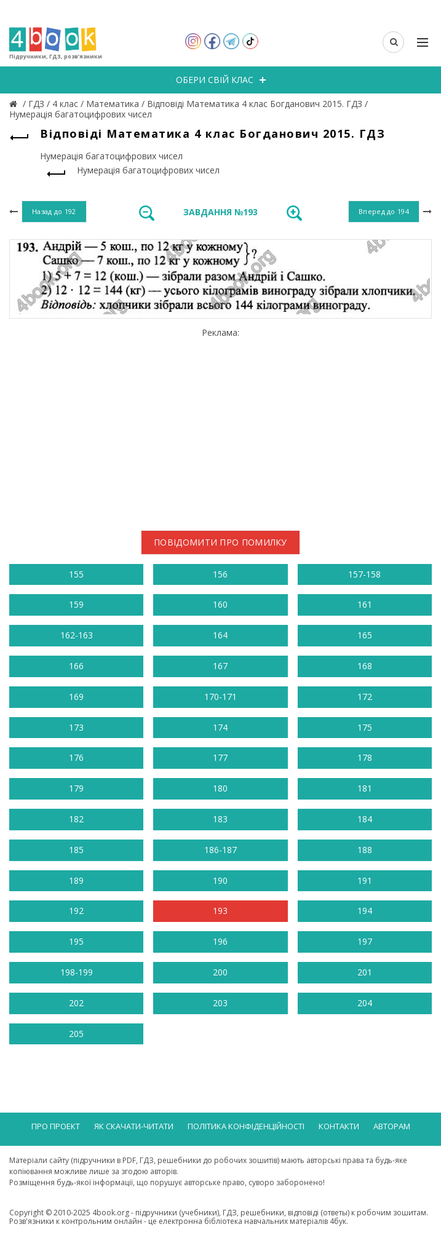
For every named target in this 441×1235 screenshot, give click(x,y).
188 (364, 850)
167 (220, 666)
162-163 (76, 635)
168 (364, 666)
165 (364, 635)
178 (364, 757)
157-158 (364, 574)
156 (220, 574)
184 (364, 819)
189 (76, 880)
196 (220, 941)
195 (76, 941)
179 (76, 788)
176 (76, 757)
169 (76, 696)
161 (364, 604)
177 (220, 757)
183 (220, 819)
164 (220, 635)
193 (220, 910)
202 (76, 1003)
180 (220, 788)
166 (76, 666)
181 (364, 788)
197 (364, 941)
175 (364, 727)
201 (364, 972)
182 (76, 819)
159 (76, 604)
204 (364, 1003)
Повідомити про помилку (220, 542)
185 (76, 850)
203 (220, 1003)
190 (220, 880)
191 (364, 880)
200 (220, 972)
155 (76, 574)
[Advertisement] (220, 424)
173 (76, 727)
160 (220, 604)
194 (364, 910)
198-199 (76, 972)
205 (76, 1033)
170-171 (220, 696)
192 (76, 910)
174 (220, 727)
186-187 (220, 850)
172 (364, 696)
